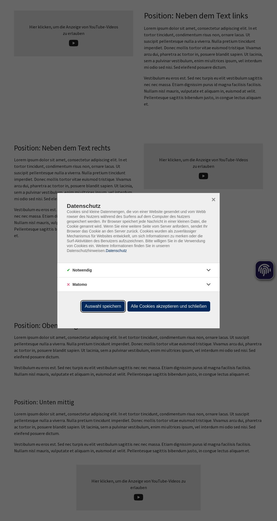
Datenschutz (116, 250)
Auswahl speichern (103, 306)
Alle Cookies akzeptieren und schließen (169, 306)
